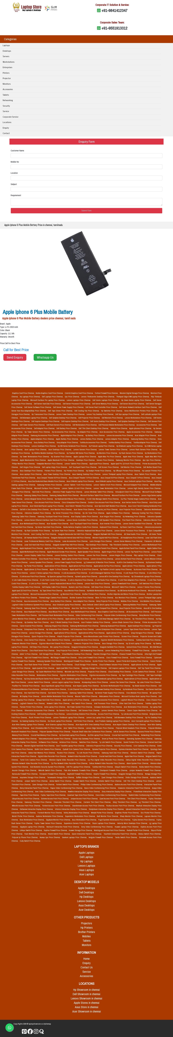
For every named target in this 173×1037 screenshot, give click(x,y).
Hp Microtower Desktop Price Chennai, (107, 689)
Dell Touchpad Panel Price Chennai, (83, 467)
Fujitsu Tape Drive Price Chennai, (53, 795)
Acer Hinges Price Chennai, (111, 516)
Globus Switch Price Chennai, (149, 834)
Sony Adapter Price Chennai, (68, 442)
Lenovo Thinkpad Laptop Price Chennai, (118, 474)
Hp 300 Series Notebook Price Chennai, (132, 590)
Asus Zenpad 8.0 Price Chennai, (113, 478)
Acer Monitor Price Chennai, (62, 509)
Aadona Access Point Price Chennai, (129, 784)
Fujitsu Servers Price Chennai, (143, 820)
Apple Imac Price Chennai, (133, 456)
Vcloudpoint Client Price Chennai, (128, 492)
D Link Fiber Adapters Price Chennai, (132, 580)
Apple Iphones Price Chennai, (140, 428)
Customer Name (17, 150)
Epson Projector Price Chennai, (44, 636)
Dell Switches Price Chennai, (150, 583)
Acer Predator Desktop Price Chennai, (96, 622)
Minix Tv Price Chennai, (104, 597)
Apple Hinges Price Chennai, (113, 552)
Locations (7, 123)
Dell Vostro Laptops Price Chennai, (106, 400)
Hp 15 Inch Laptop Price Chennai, (139, 643)
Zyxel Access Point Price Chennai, (112, 798)
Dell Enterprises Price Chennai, (83, 629)
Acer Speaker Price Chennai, (58, 523)
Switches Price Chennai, (88, 742)
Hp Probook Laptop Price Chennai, (102, 446)
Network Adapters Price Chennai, (24, 738)
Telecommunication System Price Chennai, (55, 738)
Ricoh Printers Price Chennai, (40, 717)
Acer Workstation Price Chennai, (136, 707)
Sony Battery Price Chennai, (45, 442)
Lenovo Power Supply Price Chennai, (69, 562)
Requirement (16, 195)
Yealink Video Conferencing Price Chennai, (145, 795)
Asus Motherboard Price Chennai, (84, 612)
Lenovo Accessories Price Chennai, (120, 435)
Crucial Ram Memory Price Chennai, (44, 735)
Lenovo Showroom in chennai (86, 998)
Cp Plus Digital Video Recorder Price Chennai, (106, 760)
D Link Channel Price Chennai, (79, 689)
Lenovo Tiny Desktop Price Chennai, (100, 414)
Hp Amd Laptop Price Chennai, (86, 576)
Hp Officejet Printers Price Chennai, (127, 470)
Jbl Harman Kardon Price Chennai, (37, 537)
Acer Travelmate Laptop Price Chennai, (77, 679)
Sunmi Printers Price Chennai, (135, 742)
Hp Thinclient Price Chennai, (143, 619)
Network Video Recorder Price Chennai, (83, 756)
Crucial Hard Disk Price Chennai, (111, 756)
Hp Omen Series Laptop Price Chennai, (136, 400)
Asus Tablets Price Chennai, (146, 474)
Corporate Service (10, 117)
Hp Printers (87, 928)
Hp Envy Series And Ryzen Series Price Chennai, (42, 679)
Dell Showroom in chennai (86, 994)
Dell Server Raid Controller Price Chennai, (102, 407)
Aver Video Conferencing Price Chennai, (51, 791)
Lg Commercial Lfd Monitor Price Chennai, (100, 562)
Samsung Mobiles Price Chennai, (135, 604)
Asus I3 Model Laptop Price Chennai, (80, 481)
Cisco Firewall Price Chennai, (117, 657)
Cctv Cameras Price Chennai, (145, 745)
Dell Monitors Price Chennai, (113, 418)
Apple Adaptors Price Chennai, (72, 435)
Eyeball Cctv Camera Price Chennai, (77, 749)
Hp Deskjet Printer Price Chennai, (99, 470)
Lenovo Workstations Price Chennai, (138, 418)
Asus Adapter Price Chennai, (84, 601)
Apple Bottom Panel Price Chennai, (132, 548)
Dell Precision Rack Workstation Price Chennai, (57, 615)
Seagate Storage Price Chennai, (131, 774)
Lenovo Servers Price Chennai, (85, 449)
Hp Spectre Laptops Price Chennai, (60, 576)
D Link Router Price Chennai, (135, 573)
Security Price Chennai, (123, 745)
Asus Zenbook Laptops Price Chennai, (138, 481)
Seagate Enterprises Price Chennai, (85, 647)
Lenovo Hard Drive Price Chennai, (98, 583)
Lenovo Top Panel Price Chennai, (137, 552)
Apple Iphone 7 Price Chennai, (134, 566)
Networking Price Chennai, (151, 735)
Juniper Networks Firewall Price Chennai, (145, 770)
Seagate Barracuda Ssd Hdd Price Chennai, (75, 534)
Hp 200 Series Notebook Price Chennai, (73, 446)
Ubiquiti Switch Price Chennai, (126, 767)
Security (6, 106)
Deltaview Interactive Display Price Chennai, (37, 809)
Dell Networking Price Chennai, (92, 650)
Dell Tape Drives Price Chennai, (60, 411)
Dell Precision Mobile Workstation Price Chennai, (117, 425)
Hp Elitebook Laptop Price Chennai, (130, 446)
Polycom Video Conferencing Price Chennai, (121, 615)
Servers (6, 57)
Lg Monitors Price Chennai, (70, 594)
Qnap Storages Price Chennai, (142, 633)
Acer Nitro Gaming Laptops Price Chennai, (28, 724)
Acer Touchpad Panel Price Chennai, (84, 523)
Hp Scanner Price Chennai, (61, 456)
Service (6, 112)
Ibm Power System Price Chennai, (80, 707)
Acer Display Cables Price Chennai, (85, 516)
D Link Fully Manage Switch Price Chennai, (103, 499)
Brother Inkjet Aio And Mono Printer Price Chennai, (126, 594)
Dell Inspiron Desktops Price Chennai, (45, 421)
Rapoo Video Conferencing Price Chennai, (66, 788)
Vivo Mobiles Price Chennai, (150, 601)
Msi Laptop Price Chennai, (60, 647)
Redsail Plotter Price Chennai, (138, 830)
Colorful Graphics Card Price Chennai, (79, 393)
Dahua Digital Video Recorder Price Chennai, (143, 760)
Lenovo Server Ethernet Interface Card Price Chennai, (45, 520)
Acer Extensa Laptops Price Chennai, (60, 724)
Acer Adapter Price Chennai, (146, 435)
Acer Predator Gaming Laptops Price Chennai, (113, 721)
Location (14, 172)
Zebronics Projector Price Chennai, (99, 745)
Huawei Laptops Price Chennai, (127, 827)
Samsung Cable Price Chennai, (24, 516)
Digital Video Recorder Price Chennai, (52, 756)
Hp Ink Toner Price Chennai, (94, 513)
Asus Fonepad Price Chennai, (107, 608)
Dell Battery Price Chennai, (67, 428)
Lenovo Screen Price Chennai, (102, 559)
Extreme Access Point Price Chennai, (55, 798)
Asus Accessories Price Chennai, (36, 601)
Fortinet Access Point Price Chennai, (56, 805)
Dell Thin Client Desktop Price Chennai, (94, 428)
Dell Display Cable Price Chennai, (55, 587)
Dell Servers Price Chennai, (90, 710)
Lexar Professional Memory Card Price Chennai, (42, 541)
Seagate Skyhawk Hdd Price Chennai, (108, 534)
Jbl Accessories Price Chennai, (138, 612)
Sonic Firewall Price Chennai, (141, 657)
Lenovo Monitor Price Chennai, (24, 619)
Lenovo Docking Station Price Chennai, (70, 555)
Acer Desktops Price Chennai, (60, 449)
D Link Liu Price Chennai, (39, 583)
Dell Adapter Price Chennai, (45, 428)
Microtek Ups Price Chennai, (76, 671)
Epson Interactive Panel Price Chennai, (87, 834)
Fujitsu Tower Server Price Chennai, (48, 823)
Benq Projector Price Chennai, (108, 601)
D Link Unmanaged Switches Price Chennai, (106, 573)
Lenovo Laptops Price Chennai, (79, 400)
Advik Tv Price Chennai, (29, 654)
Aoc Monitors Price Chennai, (126, 597)
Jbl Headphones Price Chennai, (132, 537)
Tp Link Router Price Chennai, (89, 753)
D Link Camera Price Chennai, (144, 671)
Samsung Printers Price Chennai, (50, 485)
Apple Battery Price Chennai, (67, 439)
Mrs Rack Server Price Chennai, (77, 548)
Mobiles (86, 936)
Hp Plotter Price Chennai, (34, 566)
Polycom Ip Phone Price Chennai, (25, 837)
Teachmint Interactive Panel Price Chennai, (120, 834)
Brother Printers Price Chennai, (94, 594)
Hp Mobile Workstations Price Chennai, (101, 590)
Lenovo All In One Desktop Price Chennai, (114, 576)
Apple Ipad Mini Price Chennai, (68, 668)
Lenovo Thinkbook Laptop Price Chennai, (69, 717)
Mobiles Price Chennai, (130, 601)
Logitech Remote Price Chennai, (33, 703)
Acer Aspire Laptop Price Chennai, (86, 686)
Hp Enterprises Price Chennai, (57, 629)
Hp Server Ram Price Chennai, (64, 530)
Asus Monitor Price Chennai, (75, 590)
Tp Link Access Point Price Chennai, (134, 714)
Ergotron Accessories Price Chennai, (103, 675)
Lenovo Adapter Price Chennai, (117, 439)
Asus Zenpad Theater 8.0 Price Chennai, (52, 478)
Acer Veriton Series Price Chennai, (135, 502)
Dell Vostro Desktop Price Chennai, (103, 421)
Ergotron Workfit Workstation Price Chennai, (118, 640)
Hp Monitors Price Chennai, (107, 453)
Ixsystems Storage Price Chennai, (33, 777)
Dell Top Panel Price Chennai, (149, 668)
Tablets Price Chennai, (119, 428)
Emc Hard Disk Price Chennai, (35, 693)
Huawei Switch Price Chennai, (85, 781)
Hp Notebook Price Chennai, (134, 689)
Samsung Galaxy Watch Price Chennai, (64, 495)
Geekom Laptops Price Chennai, (74, 837)
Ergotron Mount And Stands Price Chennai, (56, 643)
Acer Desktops (86, 910)
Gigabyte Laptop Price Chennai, (32, 827)
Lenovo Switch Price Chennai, (39, 682)
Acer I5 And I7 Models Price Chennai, (80, 506)
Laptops (6, 46)
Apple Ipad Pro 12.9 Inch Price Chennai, (126, 463)
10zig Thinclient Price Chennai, (125, 802)
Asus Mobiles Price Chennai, (60, 608)
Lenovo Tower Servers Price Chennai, (113, 449)
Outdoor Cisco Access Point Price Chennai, (104, 502)
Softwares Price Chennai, (48, 742)
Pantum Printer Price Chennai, (31, 707)
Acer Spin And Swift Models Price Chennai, (111, 506)
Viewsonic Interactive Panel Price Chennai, (134, 788)
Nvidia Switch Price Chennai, (150, 767)
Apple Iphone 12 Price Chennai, (137, 679)
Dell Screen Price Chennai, (109, 467)
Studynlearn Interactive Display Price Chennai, (107, 809)
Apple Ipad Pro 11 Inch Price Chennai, (84, 569)
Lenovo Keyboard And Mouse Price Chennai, (67, 583)
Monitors (7, 84)
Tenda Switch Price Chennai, (126, 837)
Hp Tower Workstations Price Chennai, (35, 456)
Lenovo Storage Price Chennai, (41, 633)
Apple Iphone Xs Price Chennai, (143, 664)
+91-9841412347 (114, 10)
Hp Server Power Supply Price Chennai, (110, 693)
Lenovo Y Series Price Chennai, (149, 587)
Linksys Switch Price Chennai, (31, 830)
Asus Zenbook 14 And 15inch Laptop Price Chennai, (102, 604)
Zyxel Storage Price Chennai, (112, 777)
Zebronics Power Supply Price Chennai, (68, 492)
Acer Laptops (86, 874)
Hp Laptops (86, 861)
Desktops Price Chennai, (86, 460)
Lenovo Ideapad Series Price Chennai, (39, 499)
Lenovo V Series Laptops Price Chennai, (45, 573)
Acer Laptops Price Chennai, (36, 449)
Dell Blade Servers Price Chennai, (54, 689)
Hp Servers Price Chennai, (67, 710)
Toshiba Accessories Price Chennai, (93, 442)
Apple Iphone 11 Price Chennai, (36, 569)
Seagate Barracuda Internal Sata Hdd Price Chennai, (71, 537)
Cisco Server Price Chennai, (35, 640)
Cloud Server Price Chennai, (62, 664)
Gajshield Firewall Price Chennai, (80, 774)
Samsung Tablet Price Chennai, (82, 693)
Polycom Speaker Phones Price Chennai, (55, 731)
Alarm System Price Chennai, (138, 763)
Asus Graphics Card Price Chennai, (111, 612)
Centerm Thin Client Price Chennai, (98, 802)
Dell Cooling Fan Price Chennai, (87, 411)
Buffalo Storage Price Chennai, (88, 777)
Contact (6, 133)
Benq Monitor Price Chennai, (150, 615)
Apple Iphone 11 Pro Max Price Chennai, (80, 619)
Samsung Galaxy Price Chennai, (36, 495)
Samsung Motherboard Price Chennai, (84, 626)
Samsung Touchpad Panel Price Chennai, (54, 516)
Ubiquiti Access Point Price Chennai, (26, 798)
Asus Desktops (87, 905)
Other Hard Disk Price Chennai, (131, 703)
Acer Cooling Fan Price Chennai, (44, 534)
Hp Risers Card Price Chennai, (131, 527)
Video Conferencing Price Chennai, (89, 615)
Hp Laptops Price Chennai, (30, 396)
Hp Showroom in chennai (86, 990)
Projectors (86, 923)
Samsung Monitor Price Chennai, (129, 460)
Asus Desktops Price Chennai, (32, 470)
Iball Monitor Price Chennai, (108, 816)
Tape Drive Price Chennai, (30, 795)
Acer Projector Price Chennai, (131, 509)
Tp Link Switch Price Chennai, (110, 742)
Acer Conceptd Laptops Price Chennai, (146, 721)
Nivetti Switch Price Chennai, (59, 834)
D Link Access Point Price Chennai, (33, 576)
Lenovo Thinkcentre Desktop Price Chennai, (98, 396)
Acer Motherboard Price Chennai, (33, 523)
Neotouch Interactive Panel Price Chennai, (63, 827)
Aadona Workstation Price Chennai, (50, 816)
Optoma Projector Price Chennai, (105, 749)
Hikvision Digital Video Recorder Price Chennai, (68, 760)
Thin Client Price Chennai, (137, 798)
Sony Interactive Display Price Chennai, (117, 791)
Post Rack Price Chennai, (132, 520)
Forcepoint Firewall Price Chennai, (52, 774)
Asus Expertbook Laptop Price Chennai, (56, 686)
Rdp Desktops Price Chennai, (97, 545)
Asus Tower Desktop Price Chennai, (57, 474)
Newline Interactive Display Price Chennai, (84, 791)
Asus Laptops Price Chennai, (31, 474)
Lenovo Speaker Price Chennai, (41, 562)
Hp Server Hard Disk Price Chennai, (48, 527)
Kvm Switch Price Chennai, (82, 703)
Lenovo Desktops (86, 901)
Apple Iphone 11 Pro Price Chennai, (50, 619)
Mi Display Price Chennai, (30, 696)
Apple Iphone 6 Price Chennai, (56, 566)
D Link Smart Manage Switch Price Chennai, (114, 619)
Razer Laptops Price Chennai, (104, 823)
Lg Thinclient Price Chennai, (150, 802)
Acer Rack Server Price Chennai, (37, 664)
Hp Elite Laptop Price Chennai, (99, 735)
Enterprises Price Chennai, (34, 629)
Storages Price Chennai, (21, 492)
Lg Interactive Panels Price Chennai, (104, 548)
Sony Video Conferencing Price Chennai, (97, 827)
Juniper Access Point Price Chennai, (84, 798)
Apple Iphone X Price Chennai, (118, 633)
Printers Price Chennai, (54, 470)
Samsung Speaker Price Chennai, (50, 661)
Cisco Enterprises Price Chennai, (74, 502)
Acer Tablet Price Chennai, (74, 728)
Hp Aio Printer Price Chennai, (104, 661)
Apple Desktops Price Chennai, (139, 626)
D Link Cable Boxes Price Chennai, (25, 580)
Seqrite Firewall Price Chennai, (105, 774)
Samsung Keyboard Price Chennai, (113, 626)
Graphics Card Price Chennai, (23, 393)
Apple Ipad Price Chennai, (99, 463)
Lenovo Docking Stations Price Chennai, (81, 714)
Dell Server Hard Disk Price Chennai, (48, 403)
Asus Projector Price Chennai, (131, 608)
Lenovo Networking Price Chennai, (118, 650)
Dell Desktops (86, 892)
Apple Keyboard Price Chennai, (32, 548)
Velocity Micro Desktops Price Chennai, (132, 823)
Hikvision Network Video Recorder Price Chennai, (31, 763)
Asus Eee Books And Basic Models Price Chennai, (47, 481)
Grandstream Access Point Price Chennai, (88, 805)
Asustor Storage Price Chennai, (24, 770)
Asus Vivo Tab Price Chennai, (83, 608)
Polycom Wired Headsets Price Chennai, (131, 728)
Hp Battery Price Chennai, (95, 435)
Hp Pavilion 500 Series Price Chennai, (81, 453)
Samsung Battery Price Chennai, (144, 439)
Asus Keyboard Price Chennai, (36, 612)
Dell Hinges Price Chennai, (30, 467)
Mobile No (15, 161)
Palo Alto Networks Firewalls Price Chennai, (81, 770)
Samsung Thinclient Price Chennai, (39, 802)
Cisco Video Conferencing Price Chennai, (111, 795)
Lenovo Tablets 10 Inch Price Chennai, (77, 488)
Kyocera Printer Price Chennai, (149, 731)
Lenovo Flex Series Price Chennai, (123, 682)
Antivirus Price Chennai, (68, 742)
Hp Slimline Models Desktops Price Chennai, (49, 453)
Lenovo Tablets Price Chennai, (76, 463)
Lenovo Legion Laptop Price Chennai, (66, 682)
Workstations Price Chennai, (48, 675)
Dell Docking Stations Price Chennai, (51, 714)
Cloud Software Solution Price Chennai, (114, 664)
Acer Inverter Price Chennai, (111, 523)
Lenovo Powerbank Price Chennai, (125, 583)
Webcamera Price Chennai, (110, 696)
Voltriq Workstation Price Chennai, (77, 812)
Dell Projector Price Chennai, (89, 418)
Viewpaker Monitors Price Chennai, (50, 463)
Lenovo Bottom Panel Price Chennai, (129, 559)
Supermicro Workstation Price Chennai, (80, 816)
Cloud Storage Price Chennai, (86, 664)
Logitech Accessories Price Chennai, (105, 700)
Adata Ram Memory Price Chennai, (42, 753)
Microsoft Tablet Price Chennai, (124, 587)
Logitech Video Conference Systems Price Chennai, (32, 604)
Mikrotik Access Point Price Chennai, (26, 805)
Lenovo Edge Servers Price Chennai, (100, 728)
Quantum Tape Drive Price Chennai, (80, 795)
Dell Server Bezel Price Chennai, (132, 403)
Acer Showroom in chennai (86, 1011)
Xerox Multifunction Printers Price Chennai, (141, 411)
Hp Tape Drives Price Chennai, (51, 590)
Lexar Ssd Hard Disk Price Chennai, (38, 545)
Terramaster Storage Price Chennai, (61, 777)
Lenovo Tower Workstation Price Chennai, (110, 488)
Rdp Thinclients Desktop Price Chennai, (125, 545)
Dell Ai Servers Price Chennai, (125, 731)
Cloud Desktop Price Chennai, (120, 671)
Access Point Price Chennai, (109, 714)
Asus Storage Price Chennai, (113, 643)
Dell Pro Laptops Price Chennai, (78, 767)
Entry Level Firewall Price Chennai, (92, 657)
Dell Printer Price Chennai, (84, 721)
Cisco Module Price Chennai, (137, 693)
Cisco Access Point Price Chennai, (47, 502)
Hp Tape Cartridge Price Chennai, (132, 675)
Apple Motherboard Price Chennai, (33, 552)
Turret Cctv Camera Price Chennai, (34, 760)
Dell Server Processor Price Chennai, (77, 403)
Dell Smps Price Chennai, (101, 587)
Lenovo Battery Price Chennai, (92, 439)
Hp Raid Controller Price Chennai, (37, 530)
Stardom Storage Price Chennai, (105, 654)
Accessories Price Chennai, (147, 425)
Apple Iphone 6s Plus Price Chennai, (107, 566)
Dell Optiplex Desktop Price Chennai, (63, 418)
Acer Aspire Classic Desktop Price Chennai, (130, 724)
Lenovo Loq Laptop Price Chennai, (99, 717)
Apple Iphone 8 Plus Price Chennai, (92, 633)
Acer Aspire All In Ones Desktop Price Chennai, (94, 724)
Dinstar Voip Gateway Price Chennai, (86, 738)
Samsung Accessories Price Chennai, (45, 435)
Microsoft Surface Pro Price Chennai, (126, 495)
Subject (14, 184)
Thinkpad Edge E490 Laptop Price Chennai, (133, 396)
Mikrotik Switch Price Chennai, (51, 770)
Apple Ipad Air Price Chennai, (43, 668)
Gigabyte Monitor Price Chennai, (58, 820)
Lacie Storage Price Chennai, (101, 541)
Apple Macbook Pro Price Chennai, (61, 460)
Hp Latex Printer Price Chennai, (149, 682)
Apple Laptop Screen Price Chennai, (76, 559)
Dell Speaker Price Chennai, (110, 520)
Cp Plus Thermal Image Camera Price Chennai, (139, 499)
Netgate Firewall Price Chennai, (101, 837)
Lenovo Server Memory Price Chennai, (128, 541)
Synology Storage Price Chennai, (95, 668)
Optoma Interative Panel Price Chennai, (134, 749)
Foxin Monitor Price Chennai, (35, 834)
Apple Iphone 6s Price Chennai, (81, 566)
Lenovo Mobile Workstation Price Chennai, (57, 696)
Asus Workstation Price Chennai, (84, 820)
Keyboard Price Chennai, (109, 527)
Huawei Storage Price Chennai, (81, 830)
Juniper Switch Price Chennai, (37, 781)
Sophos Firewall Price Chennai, (56, 830)
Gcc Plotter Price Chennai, (151, 812)
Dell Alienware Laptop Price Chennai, (34, 418)
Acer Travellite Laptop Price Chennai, (70, 745)
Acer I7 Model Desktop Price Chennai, (65, 622)
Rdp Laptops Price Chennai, (145, 555)
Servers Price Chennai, (106, 460)
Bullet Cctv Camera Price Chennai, (48, 749)
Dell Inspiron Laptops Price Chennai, (123, 668)
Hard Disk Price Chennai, (41, 492)
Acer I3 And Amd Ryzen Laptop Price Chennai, (47, 506)
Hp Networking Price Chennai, (134, 516)
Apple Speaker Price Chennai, (89, 552)
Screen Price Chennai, (130, 636)
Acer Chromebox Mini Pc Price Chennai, (47, 728)
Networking (8, 101)
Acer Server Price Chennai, (84, 509)
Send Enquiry (15, 357)
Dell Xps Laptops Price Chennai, (127, 414)
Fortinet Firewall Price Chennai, (107, 393)
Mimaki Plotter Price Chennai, (102, 812)
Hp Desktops (86, 897)
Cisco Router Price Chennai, (50, 559)
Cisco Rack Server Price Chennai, (42, 650)
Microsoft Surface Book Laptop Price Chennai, (140, 696)
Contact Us (87, 967)
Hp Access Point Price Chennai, (146, 569)
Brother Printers (86, 932)
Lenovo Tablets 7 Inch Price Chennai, (78, 485)
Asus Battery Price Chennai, (61, 601)
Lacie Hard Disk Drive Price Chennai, (86, 640)
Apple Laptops (86, 853)
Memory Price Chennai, (21, 735)
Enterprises (7, 68)
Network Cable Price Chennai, (59, 703)
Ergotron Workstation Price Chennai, (74, 675)
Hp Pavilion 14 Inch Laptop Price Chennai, (116, 569)
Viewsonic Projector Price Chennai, (87, 643)
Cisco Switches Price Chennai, (59, 640)
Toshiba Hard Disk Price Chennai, (148, 640)
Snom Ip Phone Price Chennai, (114, 738)
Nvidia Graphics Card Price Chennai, (50, 393)
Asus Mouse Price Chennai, (59, 612)
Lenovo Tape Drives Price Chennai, (137, 629)
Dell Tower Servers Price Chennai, (32, 425)
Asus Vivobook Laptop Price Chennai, (67, 604)
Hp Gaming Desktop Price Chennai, (33, 721)
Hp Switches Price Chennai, (112, 411)
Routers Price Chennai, (66, 753)
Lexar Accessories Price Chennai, (75, 541)
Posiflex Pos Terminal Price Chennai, (26, 686)
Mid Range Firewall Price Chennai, (64, 657)
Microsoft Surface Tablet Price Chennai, (95, 495)
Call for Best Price (16, 349)
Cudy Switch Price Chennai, (30, 841)
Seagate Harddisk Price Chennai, (112, 647)
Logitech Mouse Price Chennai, (133, 700)
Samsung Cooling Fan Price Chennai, (146, 513)
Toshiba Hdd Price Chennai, (103, 767)
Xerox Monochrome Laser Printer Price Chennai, (101, 636)
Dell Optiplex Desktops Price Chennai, (132, 421)
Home (86, 959)
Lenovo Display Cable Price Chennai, (39, 555)
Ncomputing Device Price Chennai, (95, 682)
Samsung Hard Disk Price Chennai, (115, 753)
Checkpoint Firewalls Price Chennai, (114, 770)
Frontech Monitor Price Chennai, (50, 812)
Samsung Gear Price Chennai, (35, 608)
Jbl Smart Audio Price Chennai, (136, 534)
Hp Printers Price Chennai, (74, 470)
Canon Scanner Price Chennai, (31, 626)
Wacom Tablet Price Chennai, (86, 696)
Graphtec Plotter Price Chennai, (127, 812)
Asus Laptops (86, 870)
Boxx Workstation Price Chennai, (32, 820)
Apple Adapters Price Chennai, (43, 439)
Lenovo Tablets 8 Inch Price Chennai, (108, 485)
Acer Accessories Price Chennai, (113, 432)
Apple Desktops (86, 888)
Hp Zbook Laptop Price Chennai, (60, 721)
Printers (6, 73)
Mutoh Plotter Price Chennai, (23, 816)
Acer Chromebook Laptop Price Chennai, (108, 679)
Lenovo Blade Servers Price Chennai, (126, 622)
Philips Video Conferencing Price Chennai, (97, 784)
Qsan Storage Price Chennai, (43, 784)
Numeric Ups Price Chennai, (79, 587)
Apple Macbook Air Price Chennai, (33, 460)
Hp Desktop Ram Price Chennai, (36, 622)
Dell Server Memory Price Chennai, (105, 403)
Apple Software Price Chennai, (118, 513)
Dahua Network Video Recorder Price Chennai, (107, 763)
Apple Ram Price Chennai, (135, 756)
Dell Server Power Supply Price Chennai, (68, 407)
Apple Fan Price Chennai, (54, 548)
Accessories (8, 90)
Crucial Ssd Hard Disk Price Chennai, (126, 735)
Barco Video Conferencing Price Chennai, (100, 788)
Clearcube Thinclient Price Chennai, (68, 802)
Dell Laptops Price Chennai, (53, 396)
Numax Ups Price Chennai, (50, 837)
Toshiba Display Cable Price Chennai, (26, 587)
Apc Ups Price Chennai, (152, 460)
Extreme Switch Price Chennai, (110, 781)
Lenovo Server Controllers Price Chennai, (82, 520)
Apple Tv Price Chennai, (59, 569)
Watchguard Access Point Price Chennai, (110, 830)
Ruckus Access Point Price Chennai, (120, 805)
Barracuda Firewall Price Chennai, (25, 774)
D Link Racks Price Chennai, (106, 580)
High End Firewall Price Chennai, (37, 657)
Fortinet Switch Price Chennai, (68, 784)
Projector (7, 79)
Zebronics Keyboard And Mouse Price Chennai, (95, 530)
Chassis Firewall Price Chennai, (131, 654)
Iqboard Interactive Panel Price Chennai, (141, 809)
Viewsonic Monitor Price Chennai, (25, 643)
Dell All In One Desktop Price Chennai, (34, 509)
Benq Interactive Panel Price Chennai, (34, 788)
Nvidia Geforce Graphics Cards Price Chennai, (81, 527)
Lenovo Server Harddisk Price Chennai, (138, 523)
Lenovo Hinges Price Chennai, (121, 555)
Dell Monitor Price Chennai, (131, 467)
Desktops (7, 51)
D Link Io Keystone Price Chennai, (81, 580)
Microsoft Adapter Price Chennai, (136, 485)
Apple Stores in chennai (86, 1003)
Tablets (6, 95)
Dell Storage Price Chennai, (50, 654)
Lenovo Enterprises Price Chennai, (109, 629)
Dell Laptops (86, 857)
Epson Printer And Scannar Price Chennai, (133, 661)
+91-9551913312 (114, 28)
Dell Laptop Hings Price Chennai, (55, 467)
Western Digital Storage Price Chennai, (135, 393)
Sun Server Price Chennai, (58, 693)
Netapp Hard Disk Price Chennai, (49, 700)
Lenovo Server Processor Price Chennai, (130, 530)
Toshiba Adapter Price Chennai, (145, 442)
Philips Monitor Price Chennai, (24, 463)
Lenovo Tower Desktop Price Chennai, (70, 414)
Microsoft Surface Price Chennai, (47, 488)
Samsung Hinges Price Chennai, (56, 626)
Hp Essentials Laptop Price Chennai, (73, 735)
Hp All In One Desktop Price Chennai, (131, 562)
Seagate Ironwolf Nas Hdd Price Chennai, (69, 545)
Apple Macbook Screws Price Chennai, (62, 552)
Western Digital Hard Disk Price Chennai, (39, 745)
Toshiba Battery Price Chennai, (120, 442)
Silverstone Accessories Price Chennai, (40, 710)
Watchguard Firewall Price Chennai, (78, 661)
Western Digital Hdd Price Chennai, (105, 537)
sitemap (48, 1024)
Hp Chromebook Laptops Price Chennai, (146, 576)
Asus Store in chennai (86, 1007)
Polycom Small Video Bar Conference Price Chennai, (92, 731)
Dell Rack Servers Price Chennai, (58, 425)
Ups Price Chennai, (72, 396)
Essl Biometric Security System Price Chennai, (47, 767)
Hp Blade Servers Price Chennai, (145, 686)
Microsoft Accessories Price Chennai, (45, 594)
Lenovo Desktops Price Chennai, (44, 446)
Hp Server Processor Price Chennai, (67, 513)
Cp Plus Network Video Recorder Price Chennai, (69, 763)
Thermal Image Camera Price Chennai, (54, 597)
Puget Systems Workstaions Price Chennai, (114, 820)
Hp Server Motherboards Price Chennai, (116, 686)
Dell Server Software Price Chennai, (38, 407)
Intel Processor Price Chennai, (106, 703)
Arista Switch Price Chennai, (61, 781)
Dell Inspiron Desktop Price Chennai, (75, 421)
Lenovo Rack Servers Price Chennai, (143, 449)
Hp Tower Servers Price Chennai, (38, 432)
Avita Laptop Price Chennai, (55, 707)
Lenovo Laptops (86, 866)
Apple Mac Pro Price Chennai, (110, 456)
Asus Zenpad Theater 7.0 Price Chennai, (84, 478)
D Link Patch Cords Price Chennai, (53, 580)
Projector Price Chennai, (97, 671)
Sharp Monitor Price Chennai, (131, 816)
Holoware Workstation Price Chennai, (108, 707)
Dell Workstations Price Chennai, (85, 425)
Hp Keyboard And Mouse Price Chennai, (70, 499)
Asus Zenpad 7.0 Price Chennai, (138, 478)
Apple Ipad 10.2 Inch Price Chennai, (25, 590)
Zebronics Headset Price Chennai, (38, 513)
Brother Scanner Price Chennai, (82, 597)
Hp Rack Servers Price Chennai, (131, 453)
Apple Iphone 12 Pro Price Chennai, (76, 700)
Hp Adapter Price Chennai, (88, 432)
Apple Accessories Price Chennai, (140, 432)
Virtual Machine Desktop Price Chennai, (77, 654)
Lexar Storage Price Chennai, (23, 671)
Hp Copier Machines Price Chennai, (50, 671)
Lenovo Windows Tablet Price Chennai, (99, 492)
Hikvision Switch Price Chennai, (142, 753)
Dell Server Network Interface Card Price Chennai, (138, 407)
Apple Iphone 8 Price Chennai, (65, 633)
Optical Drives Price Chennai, (137, 647)
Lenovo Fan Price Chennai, (97, 555)
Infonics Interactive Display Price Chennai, (71, 809)
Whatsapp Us (45, 357)
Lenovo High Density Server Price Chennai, (144, 488)
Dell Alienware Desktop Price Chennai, (129, 717)
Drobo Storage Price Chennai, (137, 777)
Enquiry (6, 128)
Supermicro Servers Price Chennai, (77, 823)
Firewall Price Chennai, (141, 650)
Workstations (8, 62)
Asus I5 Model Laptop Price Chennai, (109, 481)
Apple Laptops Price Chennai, (85, 456)
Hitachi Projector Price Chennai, (69, 636)
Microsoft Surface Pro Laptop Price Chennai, (48, 400)
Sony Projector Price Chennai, (67, 650)
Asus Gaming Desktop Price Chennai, (86, 474)
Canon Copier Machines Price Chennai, (142, 710)
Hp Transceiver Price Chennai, (43, 414)
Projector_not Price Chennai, (107, 509)
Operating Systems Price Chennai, (140, 738)
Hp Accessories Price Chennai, (64, 432)
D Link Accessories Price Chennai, (75, 573)
